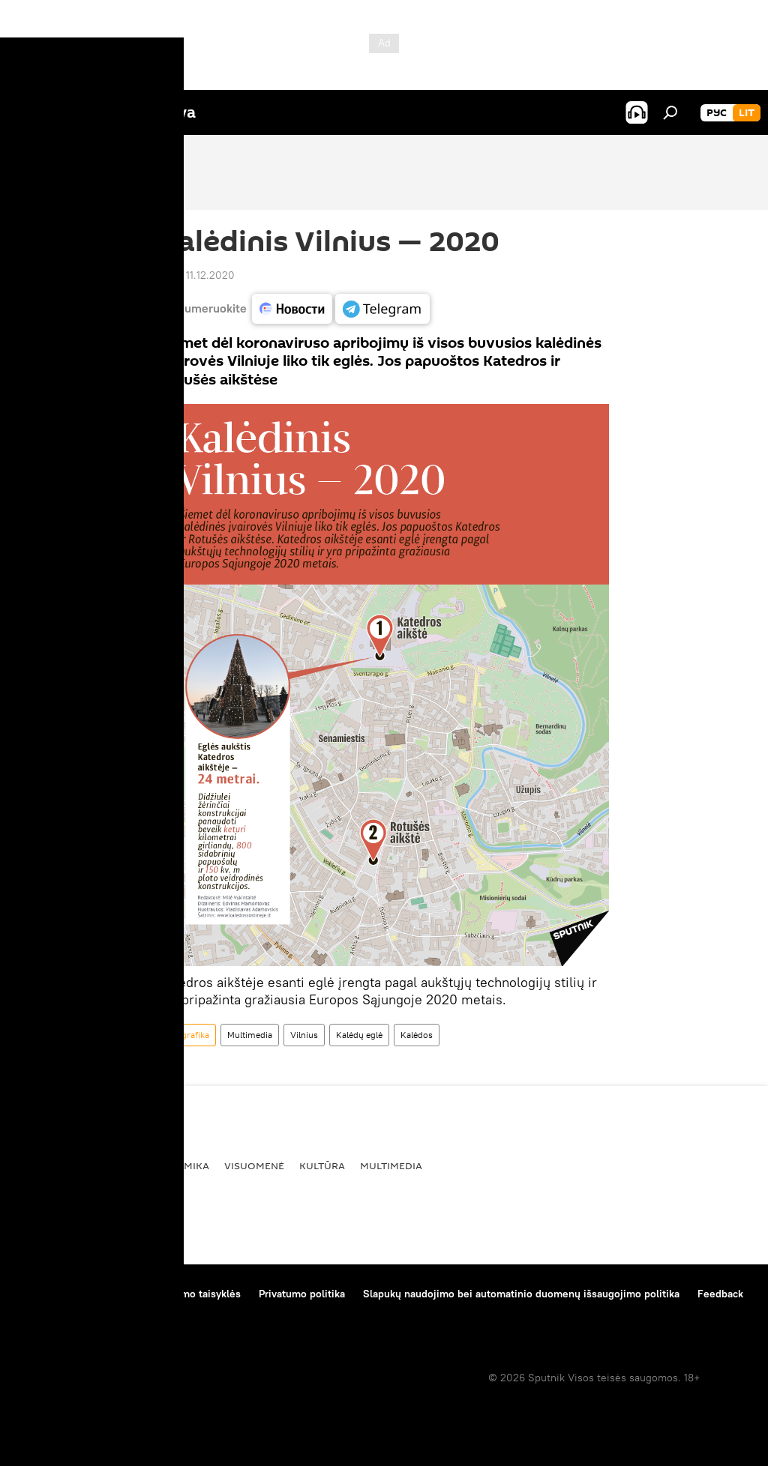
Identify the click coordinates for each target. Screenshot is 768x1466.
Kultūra (322, 1165)
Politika (109, 1165)
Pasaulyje (44, 1165)
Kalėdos (416, 1034)
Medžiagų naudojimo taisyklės (169, 1293)
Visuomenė (254, 1165)
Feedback (720, 1293)
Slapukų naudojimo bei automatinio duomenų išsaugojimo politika (521, 1293)
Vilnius (304, 1034)
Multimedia (249, 1034)
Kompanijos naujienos (69, 1314)
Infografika (187, 1034)
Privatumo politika (302, 1293)
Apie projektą (48, 1293)
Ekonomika (178, 1165)
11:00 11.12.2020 (197, 275)
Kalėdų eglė (359, 1034)
